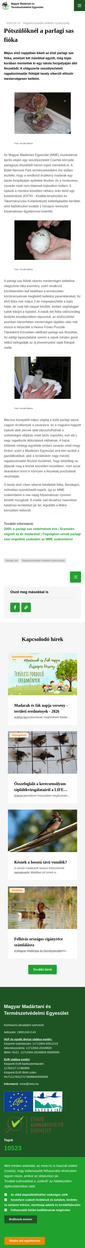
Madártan (17, 890)
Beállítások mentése (20, 1219)
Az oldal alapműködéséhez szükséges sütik (39, 1194)
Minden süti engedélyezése (24, 1240)
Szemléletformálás (22, 656)
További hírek (42, 969)
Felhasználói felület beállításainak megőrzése (40, 1210)
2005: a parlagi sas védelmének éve (30, 529)
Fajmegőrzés (19, 735)
